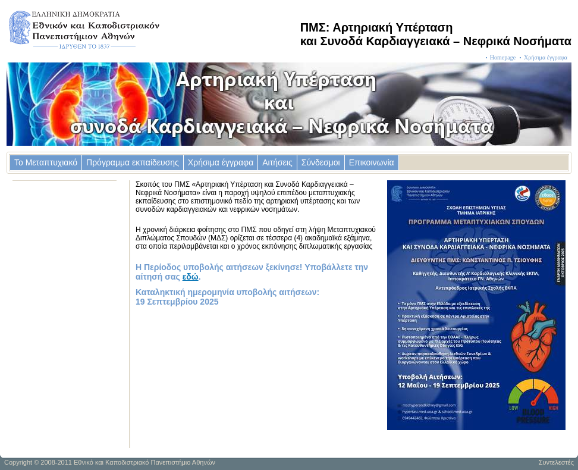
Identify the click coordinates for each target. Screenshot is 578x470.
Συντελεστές (556, 462)
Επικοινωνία (371, 162)
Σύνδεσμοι (320, 162)
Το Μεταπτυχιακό (45, 162)
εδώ (191, 276)
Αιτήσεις (277, 162)
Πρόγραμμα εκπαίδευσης (132, 162)
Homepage (503, 57)
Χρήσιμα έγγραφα (545, 57)
